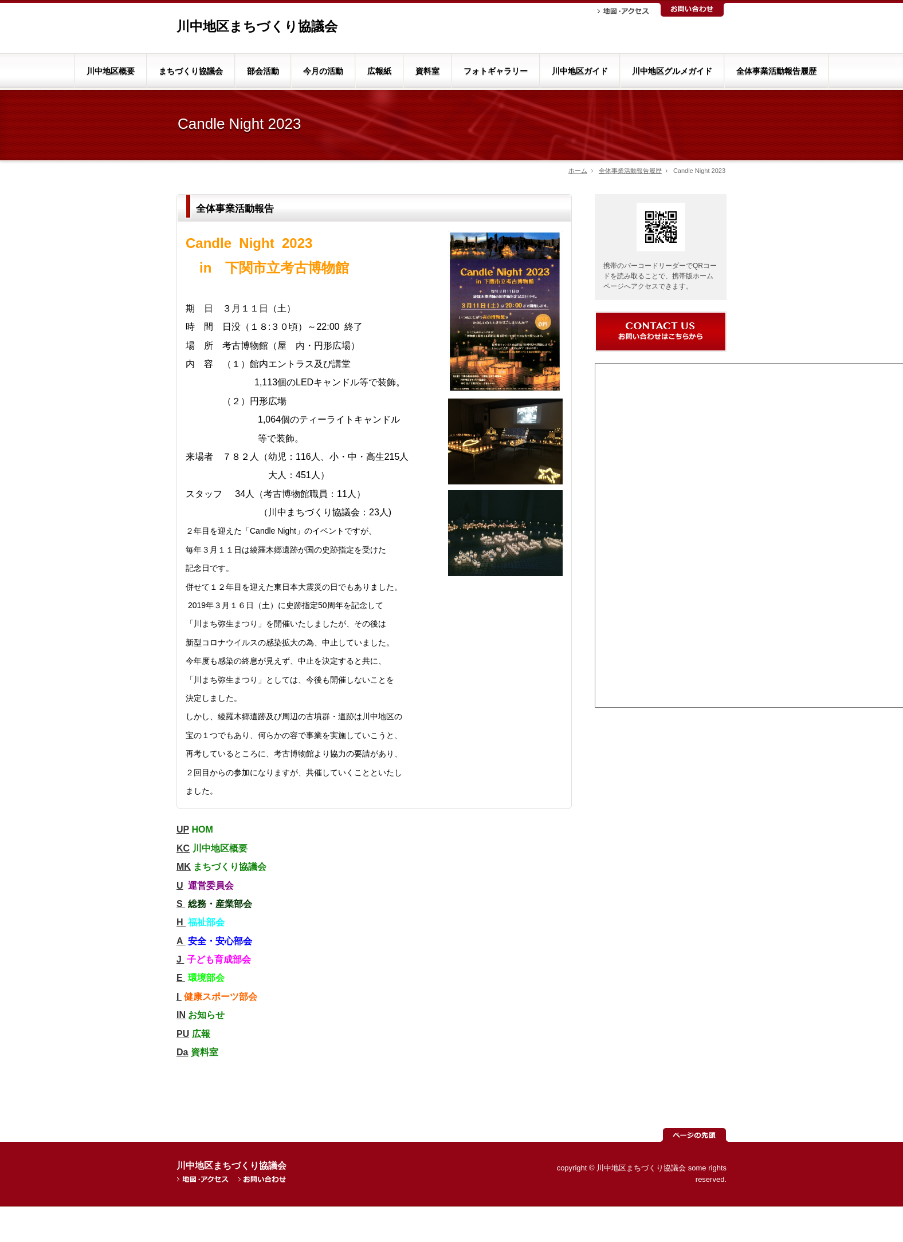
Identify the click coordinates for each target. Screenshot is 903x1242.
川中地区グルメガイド (672, 71)
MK (183, 867)
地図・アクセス (623, 11)
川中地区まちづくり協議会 (256, 26)
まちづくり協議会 (191, 71)
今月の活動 (323, 71)
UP (182, 829)
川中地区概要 (111, 71)
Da (182, 1052)
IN (181, 1015)
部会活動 (263, 71)
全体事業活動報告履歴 (776, 71)
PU (182, 1034)
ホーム (577, 170)
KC (183, 848)
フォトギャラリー (496, 71)
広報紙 (379, 71)
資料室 (427, 71)
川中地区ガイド (580, 71)
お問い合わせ (692, 10)
